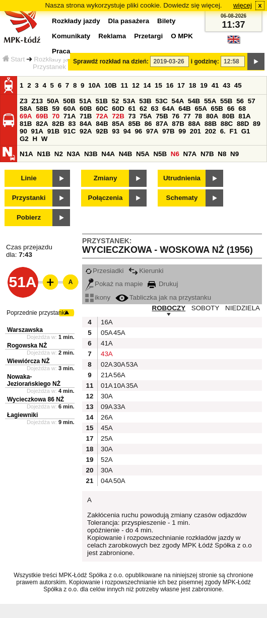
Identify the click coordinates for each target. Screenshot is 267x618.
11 (124, 85)
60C (102, 108)
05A (106, 332)
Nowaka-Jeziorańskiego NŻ (33, 380)
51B (101, 101)
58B (42, 108)
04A (106, 481)
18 (192, 85)
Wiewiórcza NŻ (28, 361)
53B (145, 101)
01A (106, 385)
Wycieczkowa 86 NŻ (35, 399)
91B (53, 131)
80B (228, 116)
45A (118, 332)
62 (143, 108)
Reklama (112, 36)
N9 (234, 154)
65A (200, 108)
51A (85, 101)
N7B (207, 154)
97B (168, 131)
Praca (61, 51)
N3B (91, 154)
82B (58, 123)
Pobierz (29, 217)
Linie (28, 178)
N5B (160, 154)
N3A (74, 154)
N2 (58, 154)
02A (106, 364)
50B (69, 101)
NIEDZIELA (242, 308)
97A (152, 131)
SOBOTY (205, 308)
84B (102, 123)
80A (212, 116)
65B (217, 108)
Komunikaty (71, 36)
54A (178, 101)
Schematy (182, 197)
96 (138, 131)
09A (106, 406)
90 (23, 131)
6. (223, 131)
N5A (143, 154)
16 (170, 85)
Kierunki (145, 270)
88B (211, 123)
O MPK (182, 36)
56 (240, 101)
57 (251, 101)
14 (147, 85)
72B (118, 116)
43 (226, 85)
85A (118, 123)
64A (168, 108)
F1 (233, 131)
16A (106, 322)
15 (158, 85)
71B (86, 116)
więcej (242, 5)
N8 (222, 154)
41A (106, 343)
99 (182, 131)
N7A (190, 154)
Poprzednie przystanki (36, 312)
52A (106, 459)
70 (55, 116)
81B (26, 123)
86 (148, 123)
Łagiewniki (22, 415)
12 (136, 85)
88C (227, 123)
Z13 (37, 101)
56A (118, 375)
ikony (97, 297)
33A (118, 406)
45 (238, 85)
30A (118, 364)
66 (231, 108)
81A (244, 116)
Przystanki (29, 197)
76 (175, 116)
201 (195, 131)
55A (210, 101)
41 (215, 85)
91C (69, 131)
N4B (125, 154)
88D (243, 123)
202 (210, 131)
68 (242, 108)
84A (86, 123)
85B (134, 123)
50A (53, 101)
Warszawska (25, 329)
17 (181, 85)
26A (106, 417)
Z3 (24, 101)
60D (118, 108)
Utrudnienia (182, 178)
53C (161, 101)
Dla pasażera (129, 21)
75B (162, 116)
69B (42, 116)
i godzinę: (205, 61)
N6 (175, 154)
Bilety (166, 21)
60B (86, 108)
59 (55, 108)
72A (102, 116)
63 (155, 108)
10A (94, 85)
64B (184, 108)
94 (127, 131)
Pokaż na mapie (114, 284)
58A (26, 108)
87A (162, 123)
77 (187, 116)
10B (110, 85)
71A (69, 116)
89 (256, 123)
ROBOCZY (169, 308)
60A (69, 108)
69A (26, 116)
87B (178, 123)
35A (131, 385)
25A (106, 438)
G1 (245, 131)
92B (102, 131)
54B (194, 101)
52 (115, 101)
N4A (108, 154)
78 (198, 116)
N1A (26, 154)
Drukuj (163, 284)
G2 (24, 139)
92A (86, 131)
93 (115, 131)
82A (42, 123)
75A (146, 116)
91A (37, 131)
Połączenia (105, 197)
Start (14, 59)
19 (204, 85)
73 (132, 116)
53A (129, 101)
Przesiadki (104, 270)
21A (106, 375)
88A (194, 123)
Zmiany (105, 178)
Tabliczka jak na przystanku (163, 297)
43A (106, 354)
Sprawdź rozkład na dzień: (111, 61)
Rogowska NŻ (27, 345)
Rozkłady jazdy (56, 59)
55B (226, 101)
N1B (43, 154)
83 (72, 123)
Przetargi (148, 36)
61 (132, 108)
